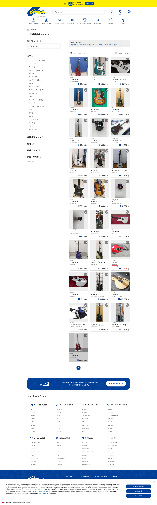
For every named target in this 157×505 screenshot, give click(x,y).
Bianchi (59, 461)
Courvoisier (111, 452)
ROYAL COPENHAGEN (88, 452)
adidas (110, 409)
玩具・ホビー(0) (34, 87)
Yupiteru (59, 449)
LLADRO (84, 458)
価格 (30, 143)
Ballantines (111, 461)
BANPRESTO (85, 428)
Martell (110, 458)
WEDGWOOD (85, 449)
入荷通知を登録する (116, 384)
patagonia (111, 419)
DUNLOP (59, 465)
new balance (34, 458)
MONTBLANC (86, 465)
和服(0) (31, 126)
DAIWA (110, 431)
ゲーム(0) (32, 96)
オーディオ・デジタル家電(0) (38, 60)
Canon (33, 425)
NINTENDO (85, 419)
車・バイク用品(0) (34, 77)
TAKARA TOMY (86, 415)
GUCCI (33, 445)
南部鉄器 (84, 445)
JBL (58, 419)
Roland (59, 431)
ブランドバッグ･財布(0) (36, 100)
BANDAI (84, 409)
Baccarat (84, 455)
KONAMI (84, 412)
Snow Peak (111, 422)
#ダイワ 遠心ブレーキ (115, 45)
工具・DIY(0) (33, 129)
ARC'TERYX (34, 465)
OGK (58, 455)
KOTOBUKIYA (86, 425)
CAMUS (110, 449)
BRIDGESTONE (61, 458)
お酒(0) (31, 110)
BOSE (58, 422)
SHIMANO (110, 428)
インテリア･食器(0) (35, 80)
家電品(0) (32, 83)
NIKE (32, 455)
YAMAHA (59, 425)
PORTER (33, 461)
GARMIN (59, 452)
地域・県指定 (34, 157)
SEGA (83, 422)
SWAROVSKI (85, 461)
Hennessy (110, 455)
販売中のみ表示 (122, 53)
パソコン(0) (32, 63)
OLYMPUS (34, 431)
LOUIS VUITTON (35, 442)
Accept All (138, 496)
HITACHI (33, 422)
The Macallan (111, 465)
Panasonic (34, 412)
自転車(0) (32, 116)
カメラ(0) (32, 67)
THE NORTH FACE (113, 415)
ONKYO (59, 415)
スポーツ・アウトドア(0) (37, 90)
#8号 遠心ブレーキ (92, 45)
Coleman (110, 412)
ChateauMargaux (113, 442)
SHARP (33, 415)
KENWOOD (60, 428)
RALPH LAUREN (35, 452)
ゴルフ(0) (32, 123)
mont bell (110, 425)
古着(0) (31, 113)
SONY (32, 409)
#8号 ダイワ (83, 45)
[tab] (33, 21)
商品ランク (33, 150)
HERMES (33, 449)
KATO (83, 431)
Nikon (32, 428)
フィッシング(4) (34, 120)
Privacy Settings (138, 486)
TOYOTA (59, 442)
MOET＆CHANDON (113, 445)
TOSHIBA (33, 419)
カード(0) (32, 103)
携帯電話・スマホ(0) (35, 93)
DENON (59, 412)
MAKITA (59, 445)
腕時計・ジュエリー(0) (36, 70)
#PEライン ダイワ (103, 45)
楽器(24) (31, 73)
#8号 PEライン (74, 45)
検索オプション (35, 137)
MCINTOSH (60, 409)
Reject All (138, 491)
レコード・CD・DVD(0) (36, 106)
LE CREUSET (85, 442)
